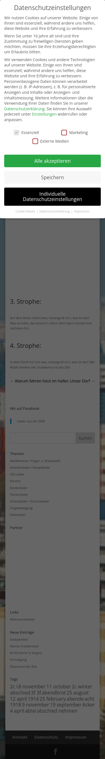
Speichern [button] (52, 177)
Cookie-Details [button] (25, 211)
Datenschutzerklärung (24, 108)
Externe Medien (50, 141)
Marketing (74, 132)
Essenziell (26, 132)
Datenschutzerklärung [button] (55, 211)
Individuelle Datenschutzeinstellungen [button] (52, 196)
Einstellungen (44, 114)
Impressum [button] (81, 211)
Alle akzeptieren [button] (52, 160)
